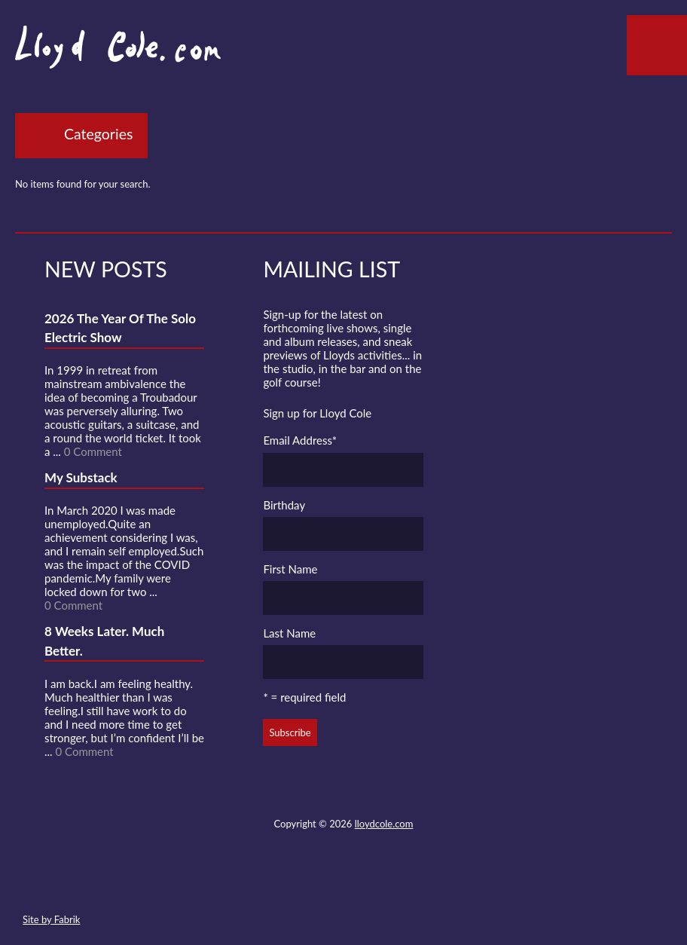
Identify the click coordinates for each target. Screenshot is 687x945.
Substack (424, 884)
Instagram (397, 884)
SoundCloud (342, 884)
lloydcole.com (384, 824)
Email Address (300, 440)
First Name (290, 569)
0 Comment (93, 451)
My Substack (81, 477)
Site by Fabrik (51, 919)
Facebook (314, 884)
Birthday (284, 505)
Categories (98, 133)
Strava (369, 884)
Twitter (287, 884)
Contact (260, 884)
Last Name (289, 633)
